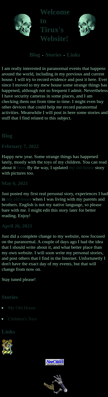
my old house (81, 167)
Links (73, 55)
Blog (35, 55)
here (21, 167)
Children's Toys (22, 318)
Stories (53, 55)
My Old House (22, 307)
